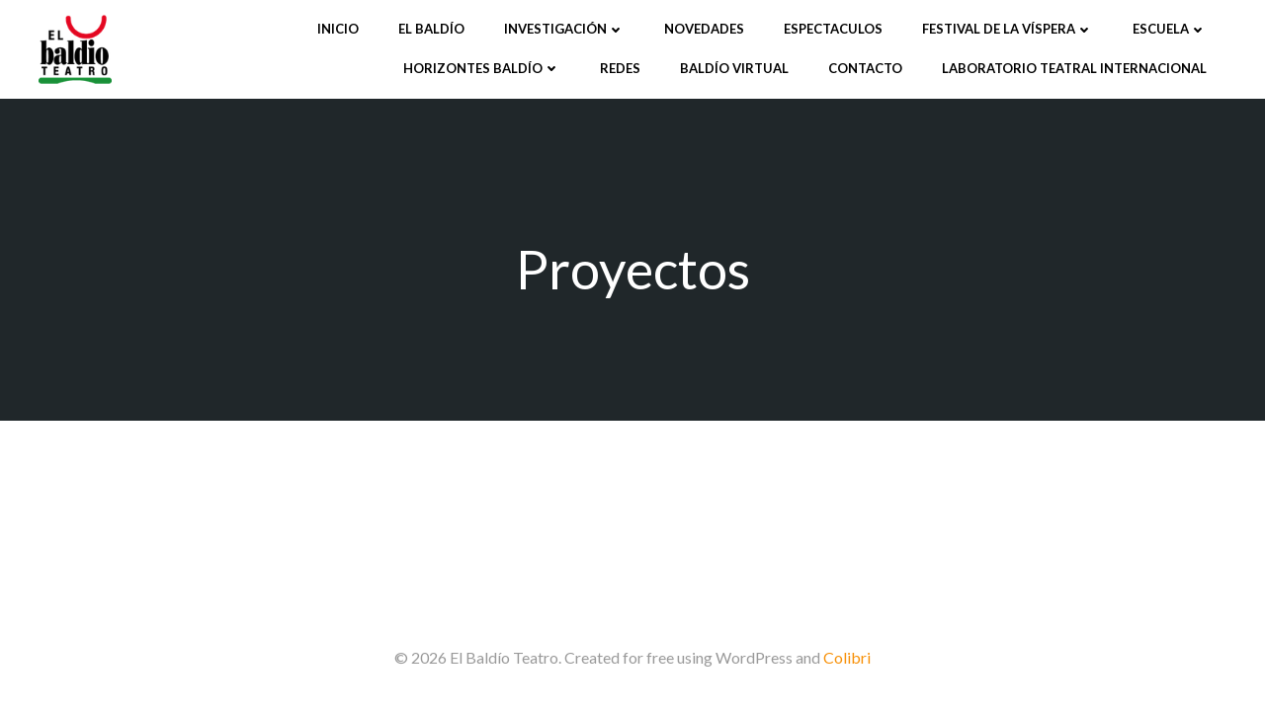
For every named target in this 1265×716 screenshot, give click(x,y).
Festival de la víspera (1007, 29)
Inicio (338, 29)
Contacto (865, 68)
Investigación (564, 29)
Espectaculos (833, 29)
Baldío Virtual (734, 68)
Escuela (1170, 29)
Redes (620, 68)
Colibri (847, 657)
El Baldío (431, 29)
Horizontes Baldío (481, 68)
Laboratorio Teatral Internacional (1074, 68)
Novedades (704, 29)
